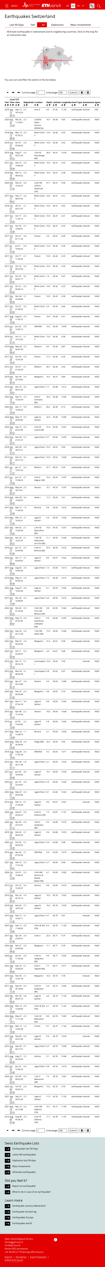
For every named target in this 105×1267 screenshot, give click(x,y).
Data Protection (38, 1257)
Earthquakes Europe (22, 1217)
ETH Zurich (17, 1260)
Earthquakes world (22, 1223)
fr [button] (78, 5)
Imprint (8, 1257)
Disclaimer (21, 1257)
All (42, 24)
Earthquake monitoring (24, 1211)
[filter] (7, 105)
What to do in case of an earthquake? (31, 1191)
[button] (11, 6)
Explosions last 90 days (24, 1160)
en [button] (73, 5)
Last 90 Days (15, 24)
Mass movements (79, 24)
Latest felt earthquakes (24, 1154)
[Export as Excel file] (82, 92)
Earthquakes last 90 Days (25, 1148)
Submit (73, 92)
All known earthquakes (24, 1172)
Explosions (56, 24)
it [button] (83, 5)
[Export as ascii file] (88, 92)
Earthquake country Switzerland (28, 1205)
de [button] (67, 5)
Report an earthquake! (24, 1185)
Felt (31, 24)
